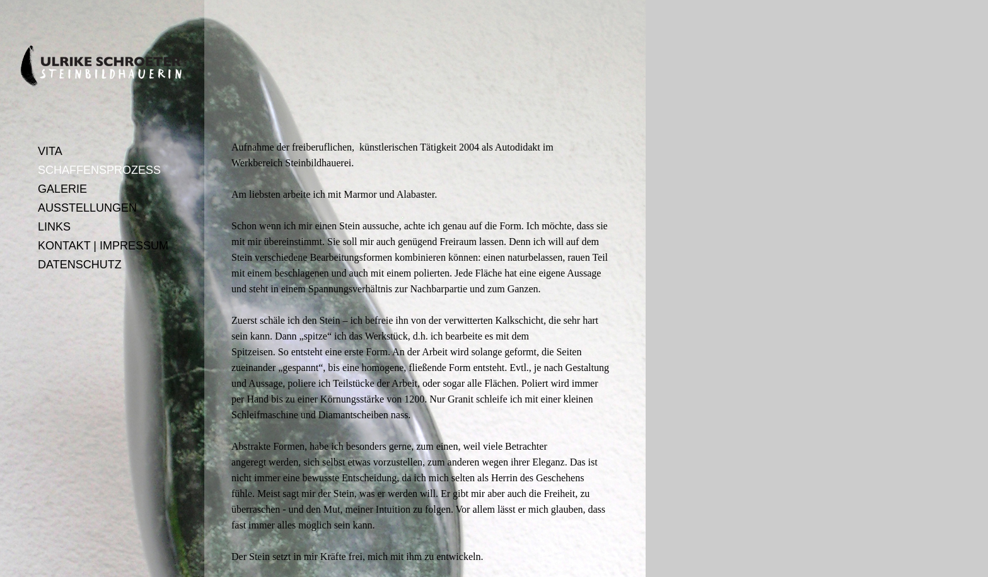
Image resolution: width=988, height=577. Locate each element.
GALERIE (62, 189)
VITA (50, 151)
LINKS (54, 226)
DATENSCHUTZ (80, 264)
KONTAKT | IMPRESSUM (103, 245)
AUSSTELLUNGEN (87, 208)
